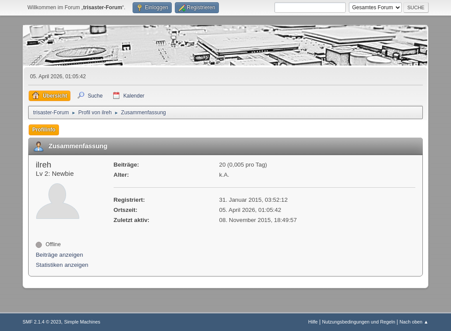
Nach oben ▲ (414, 321)
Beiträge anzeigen (59, 254)
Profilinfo (43, 130)
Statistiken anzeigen (62, 265)
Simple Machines (82, 321)
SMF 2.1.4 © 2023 (41, 321)
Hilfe (313, 321)
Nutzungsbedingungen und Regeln (358, 321)
